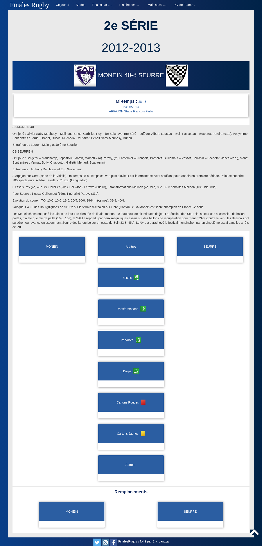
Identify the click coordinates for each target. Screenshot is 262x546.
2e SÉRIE (131, 25)
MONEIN (99, 75)
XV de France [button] (185, 5)
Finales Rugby (29, 5)
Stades (80, 5)
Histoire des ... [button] (130, 5)
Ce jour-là (62, 5)
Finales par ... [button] (102, 5)
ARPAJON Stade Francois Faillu (131, 111)
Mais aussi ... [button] (158, 5)
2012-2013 (131, 47)
